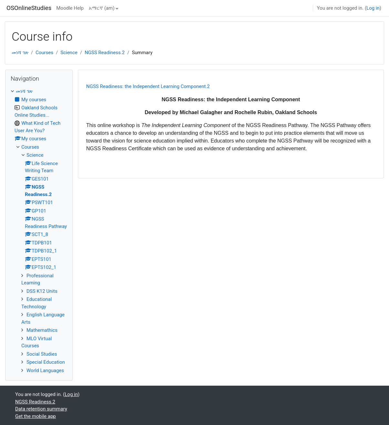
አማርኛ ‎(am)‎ (101, 8)
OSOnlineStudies (28, 8)
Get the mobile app (35, 416)
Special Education (45, 362)
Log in (373, 8)
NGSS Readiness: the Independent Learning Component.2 (148, 86)
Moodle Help (70, 8)
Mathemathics (42, 330)
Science (68, 52)
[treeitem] (39, 231)
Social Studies (41, 354)
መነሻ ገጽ (20, 52)
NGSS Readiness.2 (105, 52)
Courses (44, 52)
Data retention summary (41, 409)
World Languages (45, 370)
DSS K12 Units (42, 291)
